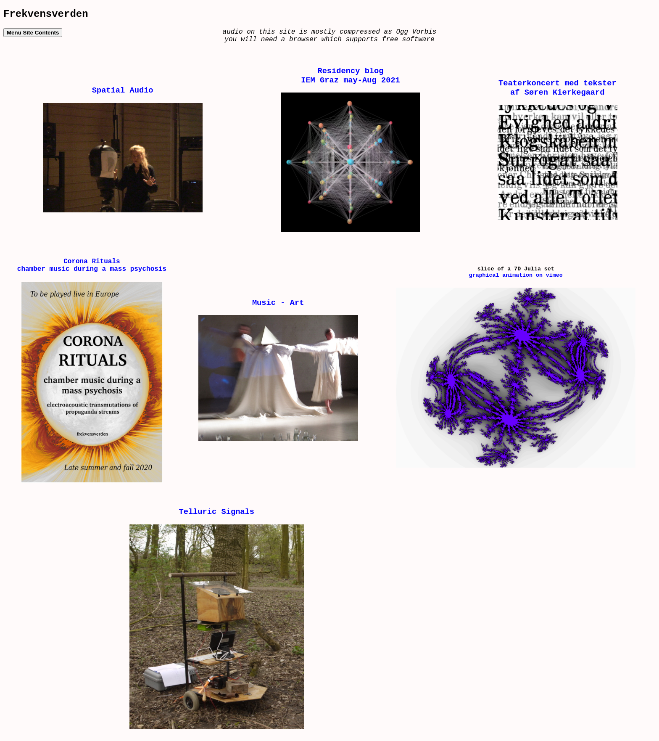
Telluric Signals (216, 511)
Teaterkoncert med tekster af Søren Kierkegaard (557, 88)
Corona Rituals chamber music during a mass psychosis (91, 265)
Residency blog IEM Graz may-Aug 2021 (350, 75)
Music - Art (278, 302)
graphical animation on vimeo (516, 275)
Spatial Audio (122, 90)
